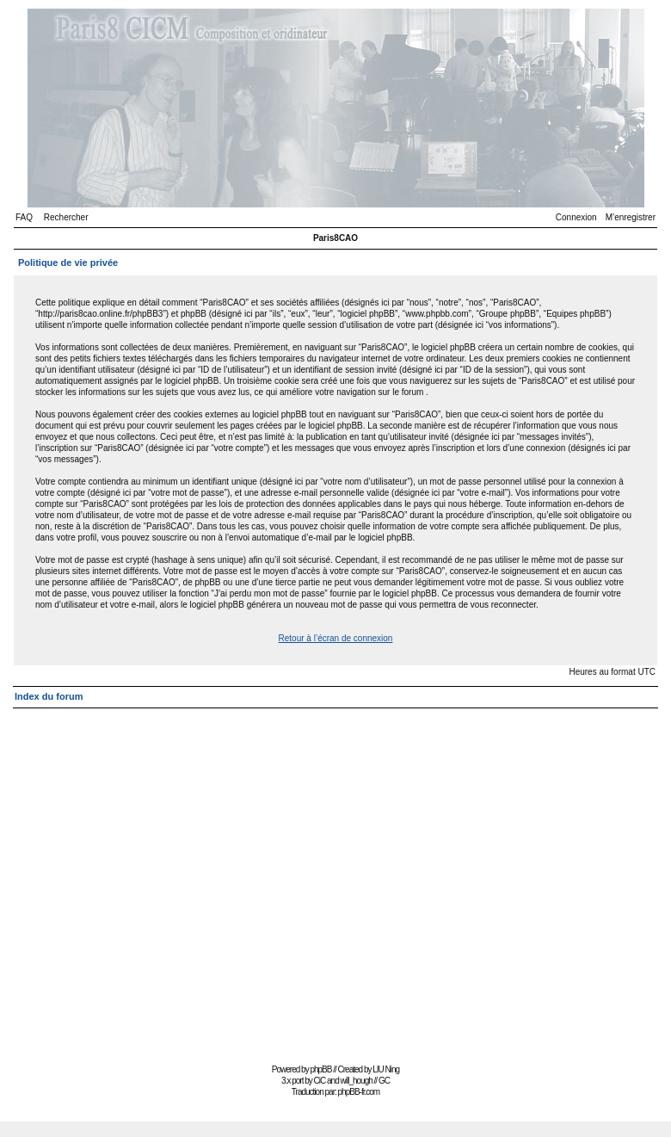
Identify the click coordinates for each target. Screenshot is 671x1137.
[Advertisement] (161, 878)
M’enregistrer (631, 217)
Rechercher (66, 217)
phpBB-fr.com (359, 1092)
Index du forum (49, 696)
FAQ (24, 217)
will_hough (356, 1080)
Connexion (576, 217)
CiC (320, 1080)
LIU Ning (385, 1069)
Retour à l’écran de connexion (336, 638)
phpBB (320, 1069)
